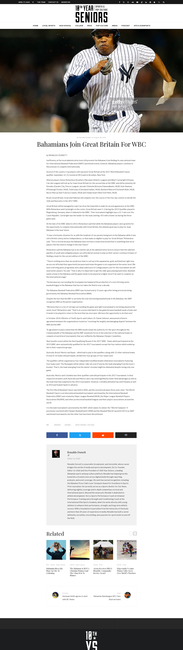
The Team (41, 2)
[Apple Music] (154, 2)
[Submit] (103, 435)
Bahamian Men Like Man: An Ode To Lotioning (54, 570)
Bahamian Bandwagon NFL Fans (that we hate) (107, 596)
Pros (89, 26)
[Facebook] (119, 2)
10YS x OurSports (142, 26)
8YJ (47, 565)
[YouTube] (137, 2)
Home (35, 26)
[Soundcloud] (132, 2)
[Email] (126, 435)
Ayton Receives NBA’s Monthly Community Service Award (102, 570)
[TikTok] (142, 2)
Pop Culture (102, 26)
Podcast (125, 26)
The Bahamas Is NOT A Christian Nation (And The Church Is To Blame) (79, 572)
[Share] (57, 435)
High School (65, 26)
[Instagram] (128, 2)
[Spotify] (150, 2)
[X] (123, 2)
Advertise (65, 2)
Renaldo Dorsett (76, 452)
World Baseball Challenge (85, 425)
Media (114, 26)
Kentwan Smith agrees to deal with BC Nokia (76, 596)
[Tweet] (80, 435)
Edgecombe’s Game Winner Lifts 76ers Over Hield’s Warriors (126, 570)
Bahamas (58, 425)
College (79, 26)
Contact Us (53, 2)
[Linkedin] (146, 2)
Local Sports (48, 26)
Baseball (68, 425)
